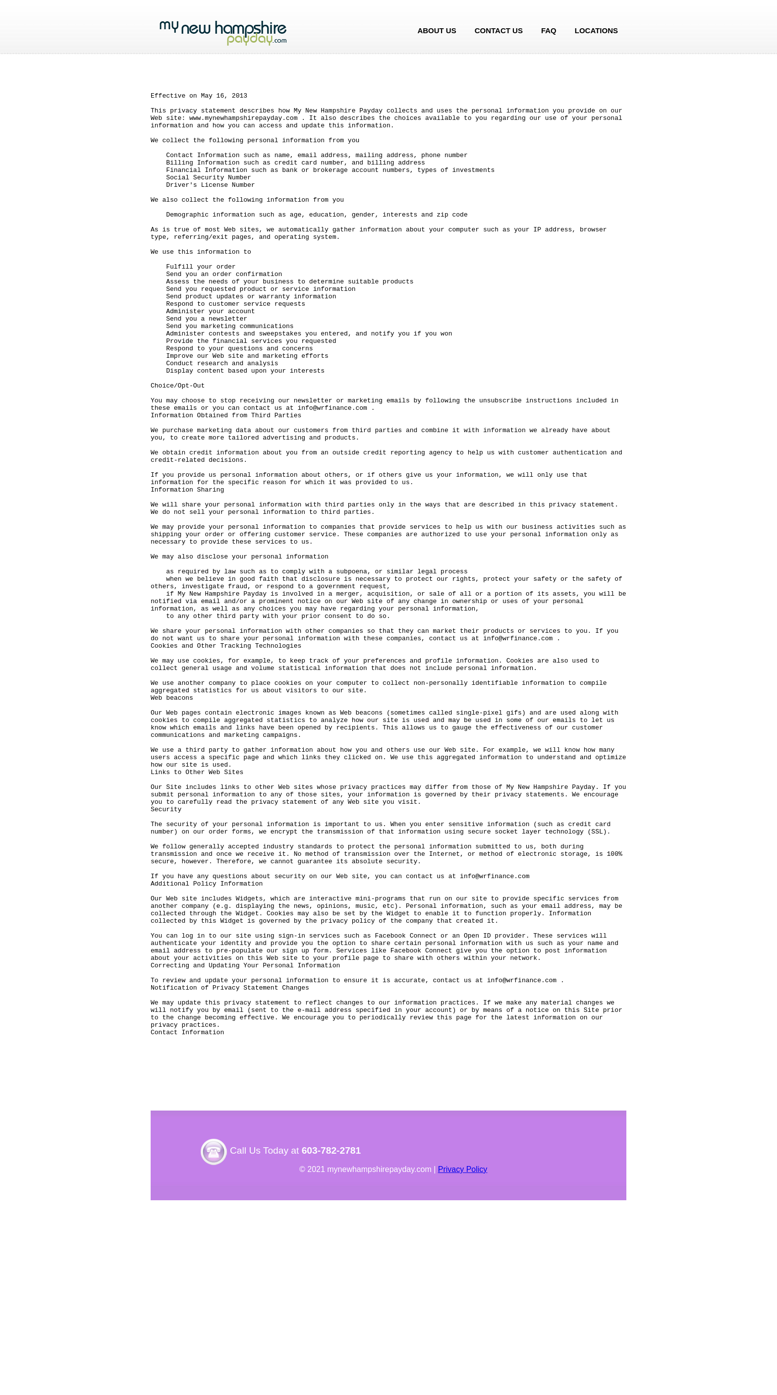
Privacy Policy (463, 1364)
